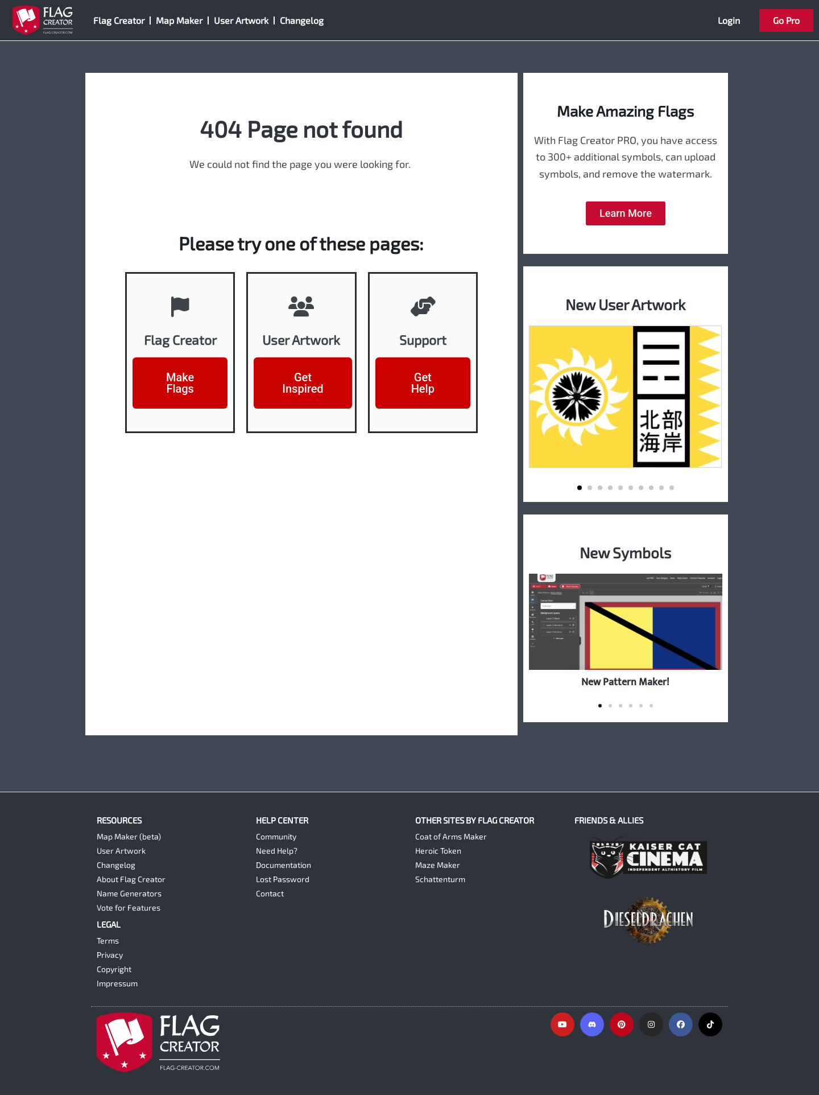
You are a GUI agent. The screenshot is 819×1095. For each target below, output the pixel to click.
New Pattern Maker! (625, 682)
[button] (579, 487)
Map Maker (179, 20)
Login (729, 20)
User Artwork (241, 20)
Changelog (302, 20)
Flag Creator (118, 20)
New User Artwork (625, 304)
